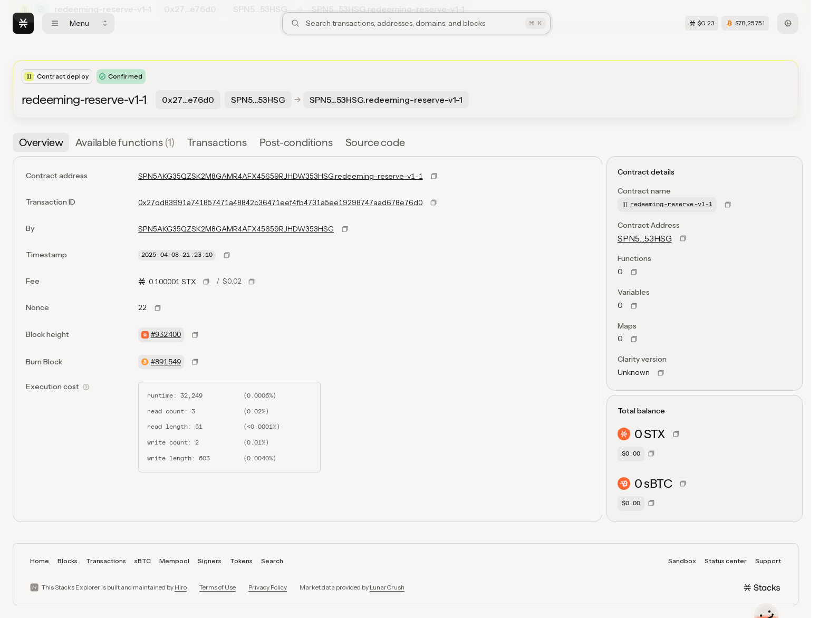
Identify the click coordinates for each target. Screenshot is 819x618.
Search (272, 561)
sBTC (142, 561)
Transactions (106, 561)
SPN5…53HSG (645, 238)
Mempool (174, 561)
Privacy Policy (267, 587)
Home (39, 561)
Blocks (67, 561)
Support (768, 561)
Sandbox (682, 561)
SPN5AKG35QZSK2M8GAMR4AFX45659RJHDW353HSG (236, 229)
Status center (726, 561)
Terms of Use (217, 587)
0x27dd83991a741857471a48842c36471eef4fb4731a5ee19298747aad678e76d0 (280, 202)
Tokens (241, 561)
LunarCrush (387, 587)
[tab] (41, 142)
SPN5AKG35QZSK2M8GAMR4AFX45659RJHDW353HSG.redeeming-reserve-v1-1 (280, 176)
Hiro (181, 587)
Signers (209, 561)
